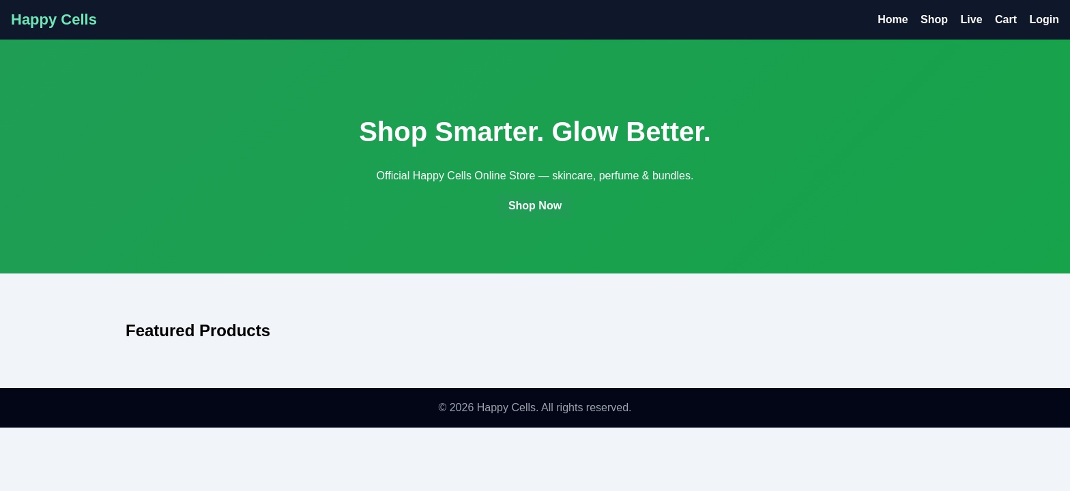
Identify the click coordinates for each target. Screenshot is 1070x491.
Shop (934, 19)
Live (972, 19)
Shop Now (535, 205)
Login (1044, 19)
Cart (1006, 19)
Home (893, 19)
